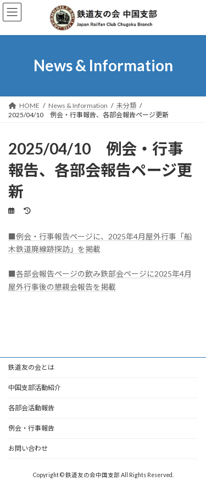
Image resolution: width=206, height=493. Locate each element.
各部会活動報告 (31, 409)
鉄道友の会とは (31, 368)
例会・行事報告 (31, 429)
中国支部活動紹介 (34, 389)
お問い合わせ (28, 449)
